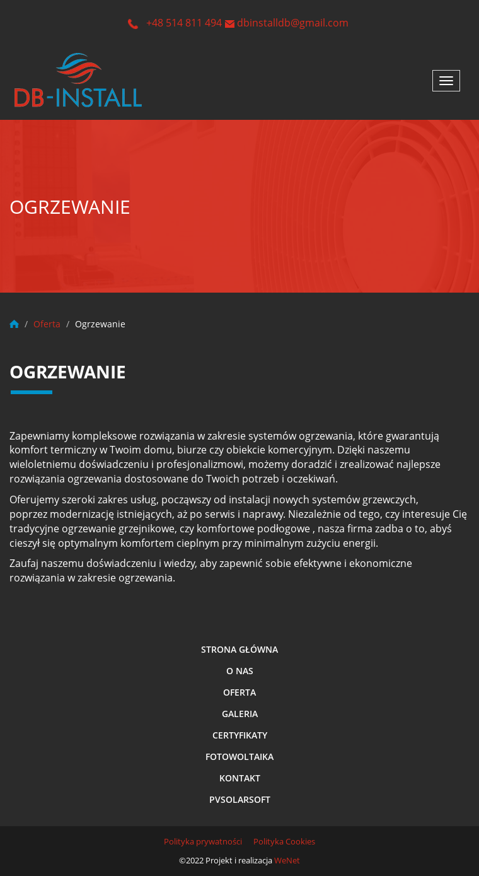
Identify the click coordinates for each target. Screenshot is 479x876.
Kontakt (239, 778)
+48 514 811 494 (184, 23)
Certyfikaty (239, 735)
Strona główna (239, 649)
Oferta (239, 692)
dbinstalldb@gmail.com (293, 23)
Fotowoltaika (239, 756)
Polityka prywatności (203, 841)
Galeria (240, 714)
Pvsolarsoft (239, 799)
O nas (239, 671)
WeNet (287, 860)
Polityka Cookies (284, 841)
